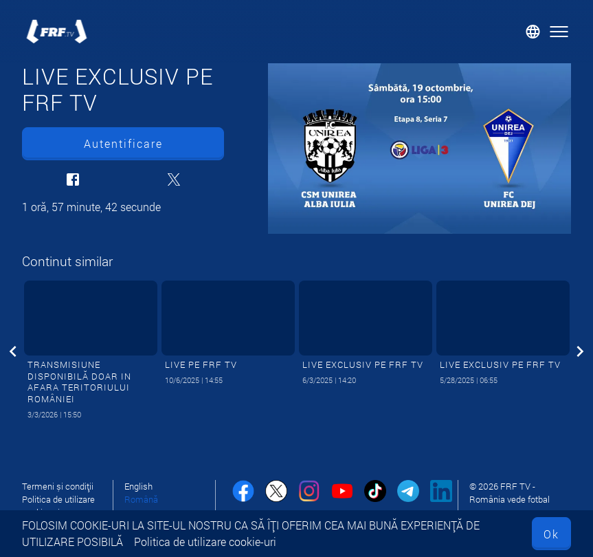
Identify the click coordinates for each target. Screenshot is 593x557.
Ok (551, 534)
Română (141, 499)
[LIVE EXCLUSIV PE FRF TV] (419, 148)
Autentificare (123, 143)
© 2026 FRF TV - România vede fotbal (509, 493)
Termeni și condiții (57, 486)
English (138, 486)
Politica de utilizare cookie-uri (205, 541)
